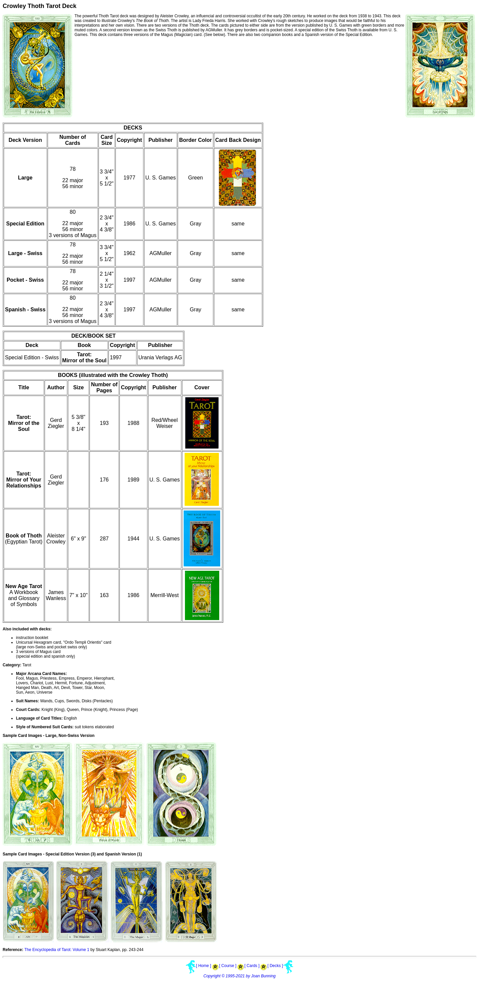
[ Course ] (228, 965)
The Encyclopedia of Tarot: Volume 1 (56, 949)
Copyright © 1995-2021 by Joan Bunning (240, 976)
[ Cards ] (251, 965)
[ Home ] (203, 965)
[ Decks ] (275, 965)
